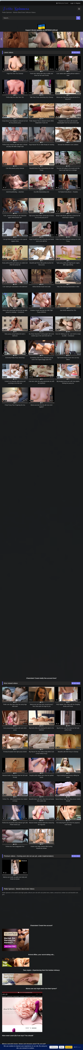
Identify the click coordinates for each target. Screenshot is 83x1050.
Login (71, 3)
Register (78, 3)
